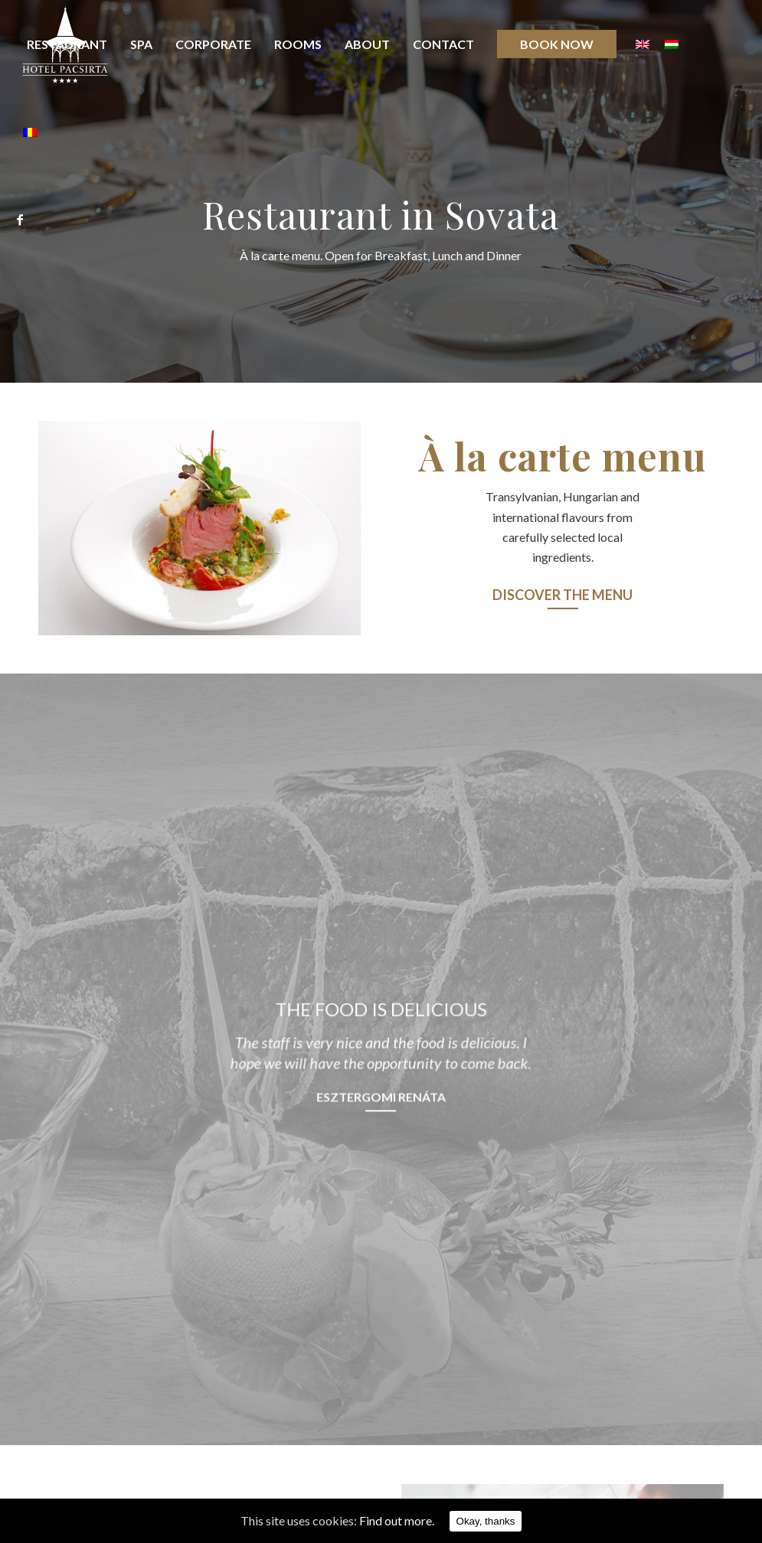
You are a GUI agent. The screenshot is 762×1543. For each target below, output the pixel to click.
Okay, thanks (485, 1521)
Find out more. (396, 1520)
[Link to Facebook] (19, 219)
